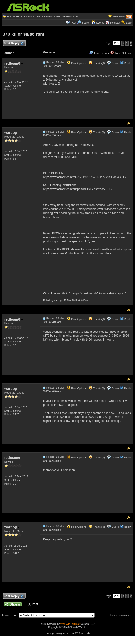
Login (129, 22)
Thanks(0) (97, 63)
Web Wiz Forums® (70, 624)
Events (98, 22)
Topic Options (120, 53)
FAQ (73, 22)
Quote (115, 63)
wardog (12, 132)
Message (49, 52)
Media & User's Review (38, 16)
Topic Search (99, 53)
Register (115, 22)
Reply (127, 63)
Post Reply (13, 43)
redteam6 (13, 63)
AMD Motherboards (66, 16)
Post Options (76, 63)
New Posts (119, 16)
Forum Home (14, 16)
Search (86, 22)
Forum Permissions (121, 615)
